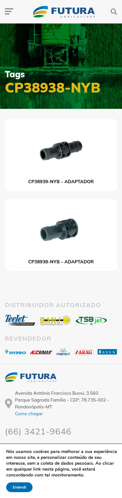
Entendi (20, 487)
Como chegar (29, 414)
